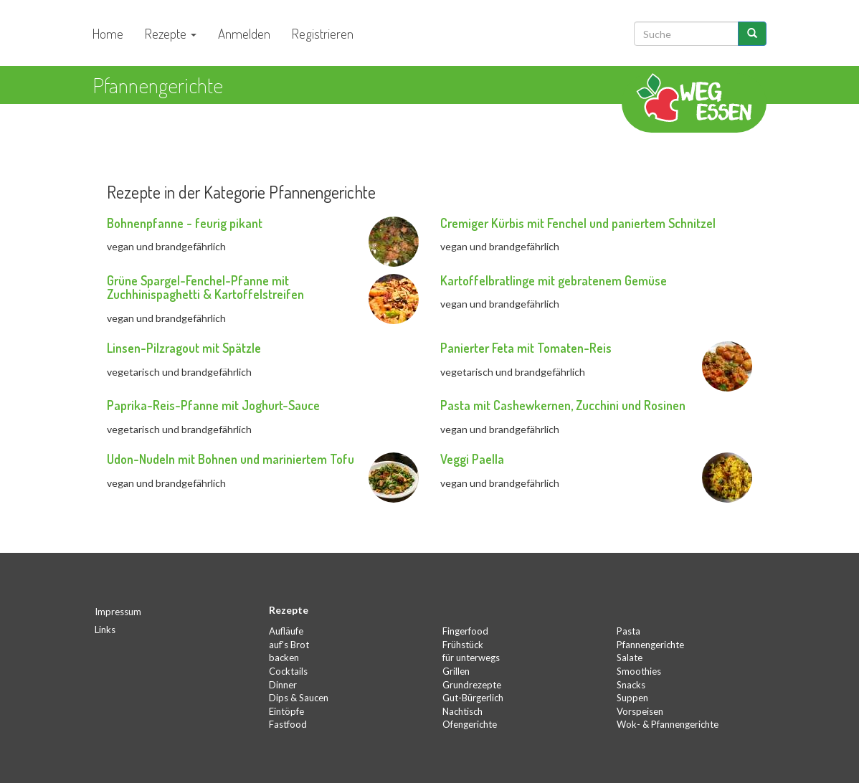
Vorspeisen (640, 711)
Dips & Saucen (298, 697)
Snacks (631, 685)
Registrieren (322, 33)
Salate (629, 657)
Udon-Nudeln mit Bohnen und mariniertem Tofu (230, 459)
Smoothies (639, 671)
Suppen (632, 697)
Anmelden (244, 33)
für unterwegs (471, 657)
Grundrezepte (471, 685)
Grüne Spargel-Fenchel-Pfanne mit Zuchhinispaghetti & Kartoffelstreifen (205, 287)
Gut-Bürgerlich (472, 697)
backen (284, 657)
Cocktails (288, 671)
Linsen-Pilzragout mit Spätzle (184, 348)
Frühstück (462, 644)
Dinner (283, 685)
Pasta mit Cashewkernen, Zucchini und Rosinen (562, 405)
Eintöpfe (286, 711)
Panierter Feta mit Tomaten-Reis (526, 348)
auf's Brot (289, 644)
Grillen (456, 671)
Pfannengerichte (650, 644)
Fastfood (288, 724)
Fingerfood (465, 631)
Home (107, 33)
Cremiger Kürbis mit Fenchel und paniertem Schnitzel (578, 223)
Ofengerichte (469, 724)
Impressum (118, 611)
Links (105, 629)
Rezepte (170, 33)
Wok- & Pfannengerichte (667, 724)
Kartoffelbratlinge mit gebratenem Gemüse (553, 280)
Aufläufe (286, 631)
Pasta (628, 631)
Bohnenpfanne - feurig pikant (184, 223)
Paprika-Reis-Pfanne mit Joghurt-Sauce (213, 405)
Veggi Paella (472, 459)
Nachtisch (462, 711)
